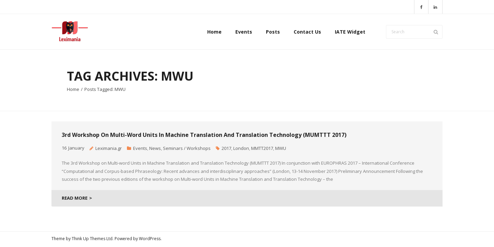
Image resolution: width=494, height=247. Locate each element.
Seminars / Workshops (187, 148)
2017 (226, 148)
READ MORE (74, 198)
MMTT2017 (262, 148)
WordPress (150, 239)
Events (140, 148)
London (241, 148)
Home (73, 89)
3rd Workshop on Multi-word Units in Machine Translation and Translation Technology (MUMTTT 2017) (204, 135)
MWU (280, 148)
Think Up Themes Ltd (92, 239)
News (155, 148)
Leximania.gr (108, 148)
